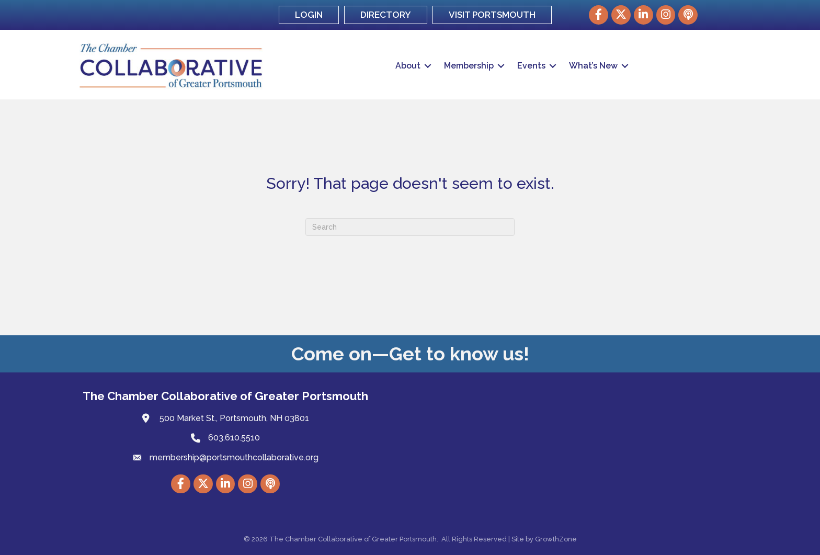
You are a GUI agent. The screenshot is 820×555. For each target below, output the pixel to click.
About (407, 66)
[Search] (410, 227)
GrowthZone (556, 539)
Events (531, 66)
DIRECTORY (385, 14)
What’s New (593, 66)
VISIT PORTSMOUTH (492, 14)
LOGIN (309, 14)
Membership (469, 66)
